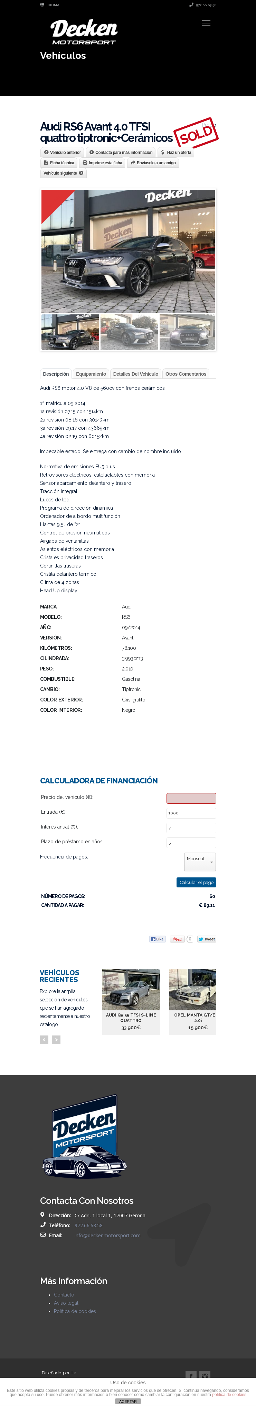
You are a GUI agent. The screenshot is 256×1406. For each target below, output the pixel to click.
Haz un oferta (179, 152)
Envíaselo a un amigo (156, 162)
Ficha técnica (62, 162)
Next (56, 1039)
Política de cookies (75, 1311)
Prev (44, 1039)
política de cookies (229, 1394)
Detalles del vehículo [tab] (135, 374)
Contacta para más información (123, 152)
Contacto (64, 1295)
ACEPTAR (128, 1401)
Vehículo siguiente (60, 173)
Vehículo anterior (65, 152)
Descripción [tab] (56, 374)
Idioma (49, 5)
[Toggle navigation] (206, 23)
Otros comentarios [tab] (185, 374)
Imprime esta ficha (105, 162)
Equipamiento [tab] (91, 374)
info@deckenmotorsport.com (108, 1235)
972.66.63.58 (202, 5)
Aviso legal (66, 1303)
